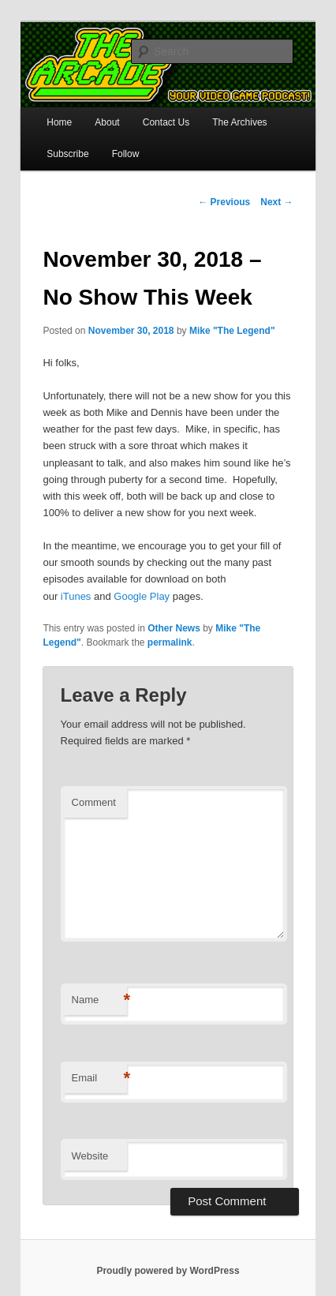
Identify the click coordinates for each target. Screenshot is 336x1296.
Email (99, 1078)
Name (99, 1000)
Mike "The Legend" (232, 330)
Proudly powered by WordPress (167, 1270)
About (107, 122)
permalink (169, 642)
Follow (126, 153)
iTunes (76, 596)
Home (59, 122)
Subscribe (67, 153)
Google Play (142, 596)
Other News (173, 628)
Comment (94, 802)
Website (90, 1156)
